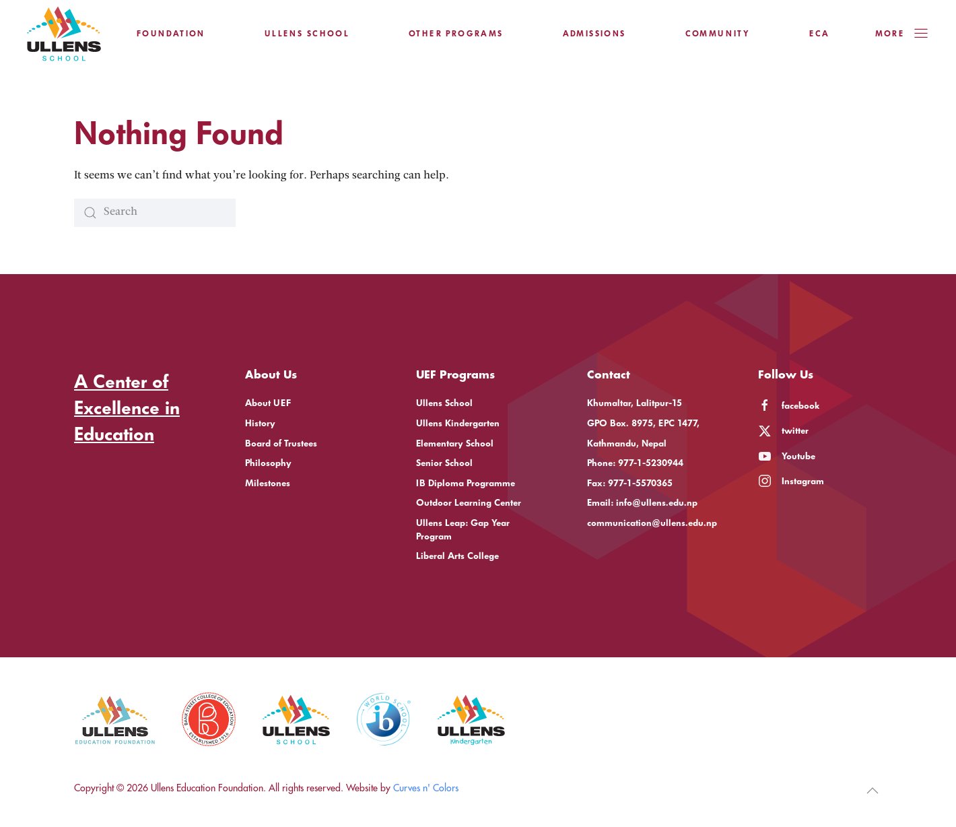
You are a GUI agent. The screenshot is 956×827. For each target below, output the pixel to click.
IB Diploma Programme (465, 483)
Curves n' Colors (425, 788)
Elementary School (454, 443)
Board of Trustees (281, 443)
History (260, 423)
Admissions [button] (594, 33)
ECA (819, 33)
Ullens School (444, 403)
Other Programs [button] (456, 33)
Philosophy (268, 463)
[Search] (155, 213)
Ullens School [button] (307, 33)
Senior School (444, 463)
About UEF (268, 403)
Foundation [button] (171, 33)
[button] (872, 790)
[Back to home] (64, 33)
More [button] (902, 34)
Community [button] (718, 33)
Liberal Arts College (457, 556)
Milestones (267, 483)
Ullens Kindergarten (458, 423)
